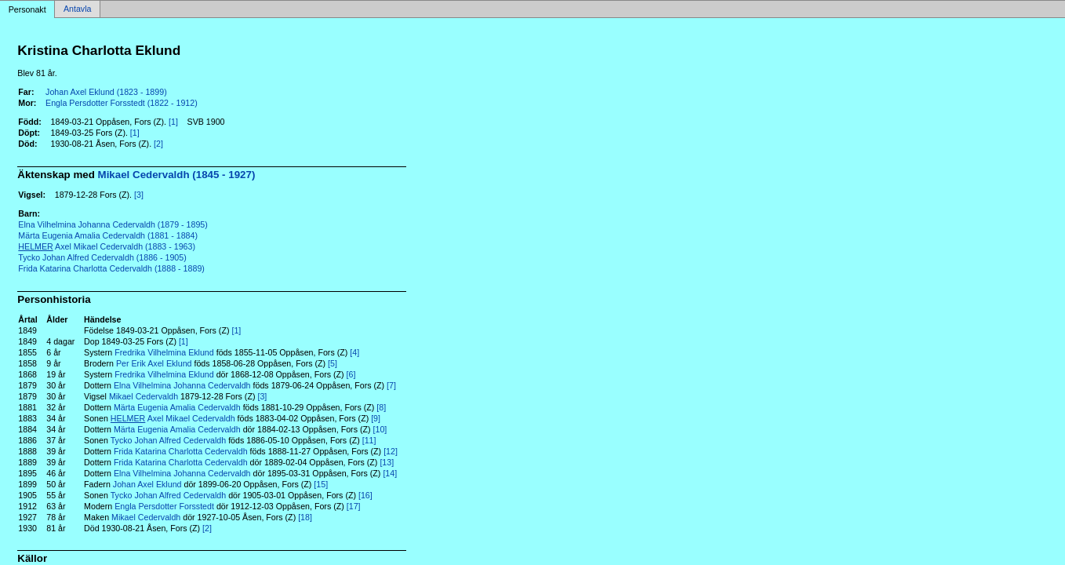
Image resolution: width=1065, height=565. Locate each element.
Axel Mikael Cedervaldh (173, 418)
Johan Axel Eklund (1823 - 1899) (106, 92)
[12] (390, 451)
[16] (365, 495)
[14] (390, 473)
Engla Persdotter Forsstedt (164, 506)
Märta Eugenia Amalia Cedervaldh (177, 407)
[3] (139, 194)
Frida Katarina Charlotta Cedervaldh (181, 451)
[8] (381, 407)
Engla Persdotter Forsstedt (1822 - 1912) (121, 103)
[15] (321, 484)
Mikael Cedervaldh (143, 396)
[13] (387, 462)
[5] (332, 363)
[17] (354, 506)
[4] (354, 352)
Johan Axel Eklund (147, 484)
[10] (380, 429)
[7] (391, 385)
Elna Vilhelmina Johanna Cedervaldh (182, 385)
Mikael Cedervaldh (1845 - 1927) (177, 174)
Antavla (78, 9)
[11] (369, 440)
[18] (305, 517)
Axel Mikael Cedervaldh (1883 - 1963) (106, 246)
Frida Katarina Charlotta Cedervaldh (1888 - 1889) (111, 268)
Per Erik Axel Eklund (154, 363)
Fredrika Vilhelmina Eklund (164, 352)
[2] (158, 143)
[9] (375, 418)
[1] (173, 121)
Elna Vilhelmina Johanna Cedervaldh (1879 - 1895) (113, 224)
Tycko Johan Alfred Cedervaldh (169, 440)
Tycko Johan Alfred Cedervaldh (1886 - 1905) (102, 257)
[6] (351, 374)
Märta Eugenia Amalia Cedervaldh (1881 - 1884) (108, 235)
